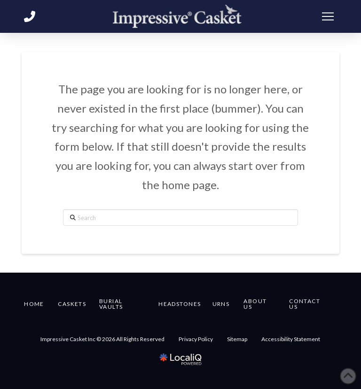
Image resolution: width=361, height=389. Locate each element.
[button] (328, 16)
